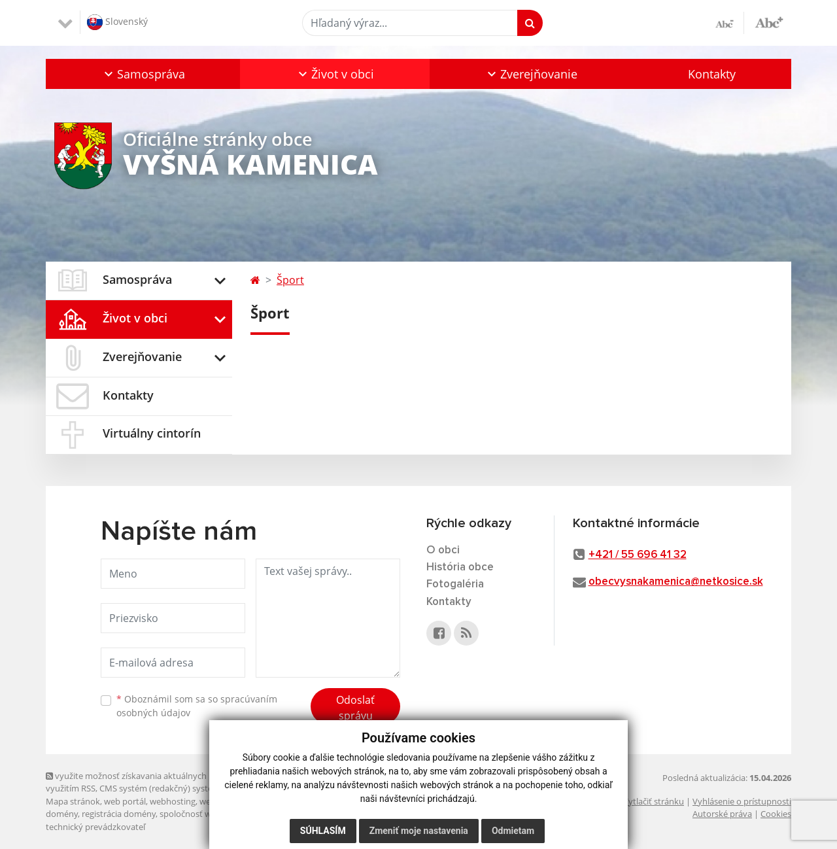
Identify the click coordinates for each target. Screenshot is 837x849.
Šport (290, 280)
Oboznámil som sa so (196, 706)
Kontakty (712, 74)
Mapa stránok (73, 801)
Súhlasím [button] (323, 830)
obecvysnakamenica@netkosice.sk (676, 581)
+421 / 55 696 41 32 (638, 555)
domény (62, 814)
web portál (125, 801)
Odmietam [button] (513, 830)
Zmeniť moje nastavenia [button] (418, 830)
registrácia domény (119, 814)
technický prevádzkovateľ (95, 827)
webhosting (173, 801)
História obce (460, 567)
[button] (143, 74)
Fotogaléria (455, 584)
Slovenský (117, 22)
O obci (443, 550)
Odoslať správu (355, 708)
